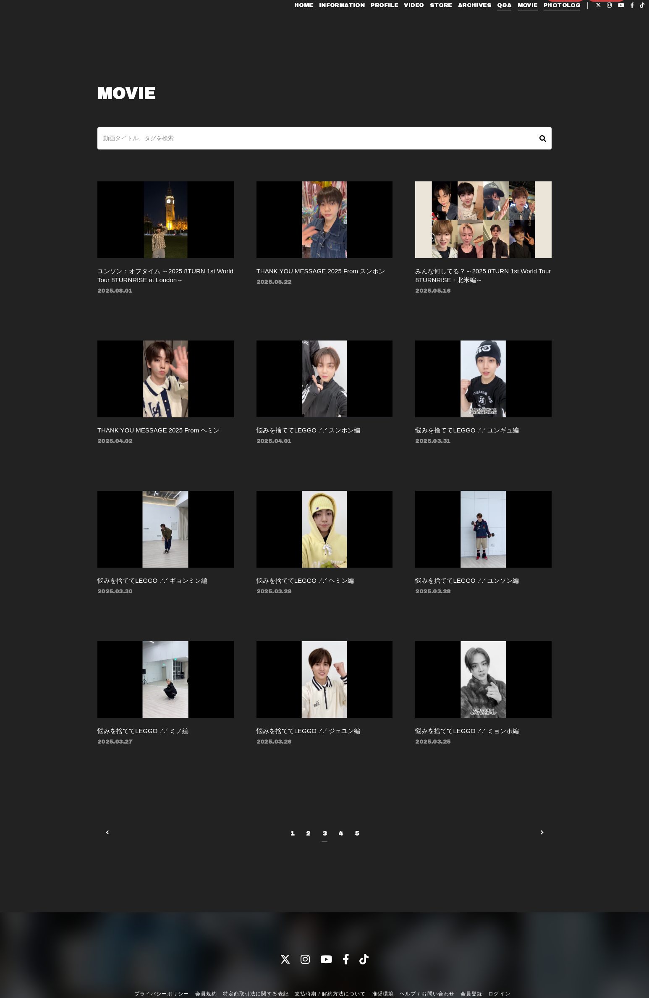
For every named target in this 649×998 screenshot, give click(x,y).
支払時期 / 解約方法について (330, 964)
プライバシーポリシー (161, 964)
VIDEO (394, 24)
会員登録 (565, 38)
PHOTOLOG (542, 24)
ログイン (606, 38)
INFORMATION (322, 24)
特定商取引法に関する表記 (255, 964)
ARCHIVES (454, 24)
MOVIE (508, 24)
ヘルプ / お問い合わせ (427, 964)
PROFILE (365, 24)
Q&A (485, 24)
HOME (284, 24)
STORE (421, 24)
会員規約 (206, 964)
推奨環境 (383, 964)
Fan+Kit (337, 986)
